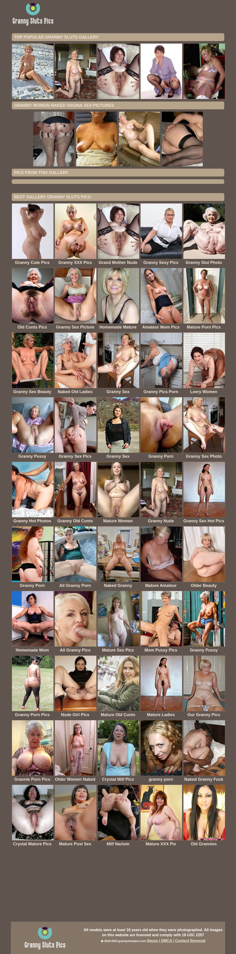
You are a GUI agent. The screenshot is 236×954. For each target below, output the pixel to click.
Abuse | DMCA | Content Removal (176, 941)
